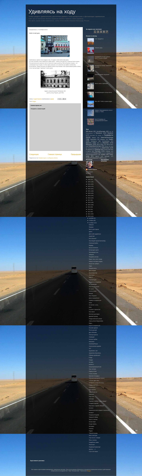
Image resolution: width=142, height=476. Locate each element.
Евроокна (91, 394)
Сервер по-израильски (95, 300)
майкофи (91, 399)
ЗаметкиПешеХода (107, 137)
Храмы (103, 154)
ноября (91, 220)
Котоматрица (105, 141)
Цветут (97, 156)
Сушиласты (92, 387)
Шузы (90, 302)
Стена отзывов (93, 373)
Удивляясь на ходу (52, 11)
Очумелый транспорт (94, 447)
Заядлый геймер (93, 417)
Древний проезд (93, 316)
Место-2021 (110, 144)
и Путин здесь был (94, 380)
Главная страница (55, 154)
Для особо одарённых (95, 234)
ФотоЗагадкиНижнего (92, 154)
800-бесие (89, 131)
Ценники (107, 156)
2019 (89, 195)
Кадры (34, 101)
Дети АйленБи (93, 332)
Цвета (90, 231)
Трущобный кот (93, 392)
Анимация (91, 337)
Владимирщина (89, 133)
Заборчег (91, 254)
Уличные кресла (93, 334)
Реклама (97, 151)
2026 (89, 179)
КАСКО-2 (91, 364)
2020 (89, 193)
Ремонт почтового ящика (95, 261)
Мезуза (91, 293)
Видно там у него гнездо (95, 259)
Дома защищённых (94, 298)
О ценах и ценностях (94, 309)
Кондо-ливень (92, 424)
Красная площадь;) (94, 376)
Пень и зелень (93, 440)
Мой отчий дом (93, 435)
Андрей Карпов (92, 169)
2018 (89, 198)
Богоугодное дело (94, 250)
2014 (89, 207)
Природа (97, 149)
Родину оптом (92, 371)
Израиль (102, 139)
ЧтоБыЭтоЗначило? (92, 158)
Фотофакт (91, 426)
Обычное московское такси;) (96, 378)
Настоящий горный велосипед (97, 240)
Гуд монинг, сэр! (93, 350)
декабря (91, 218)
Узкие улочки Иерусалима (96, 321)
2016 (89, 202)
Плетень (91, 428)
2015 (89, 204)
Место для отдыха (94, 229)
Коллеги (91, 408)
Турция (109, 153)
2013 (89, 209)
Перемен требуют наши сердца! (97, 401)
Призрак (91, 227)
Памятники (105, 148)
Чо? (90, 348)
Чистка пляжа (92, 291)
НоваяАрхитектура (95, 146)
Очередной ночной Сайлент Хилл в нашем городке (102, 57)
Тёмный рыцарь (93, 433)
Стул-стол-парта (93, 451)
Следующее (34, 154)
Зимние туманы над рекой (102, 74)
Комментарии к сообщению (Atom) (48, 158)
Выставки (92, 135)
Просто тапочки (93, 419)
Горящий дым (92, 279)
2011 (89, 214)
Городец (99, 135)
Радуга (91, 431)
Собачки (108, 151)
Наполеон (91, 341)
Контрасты (94, 141)
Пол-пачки (91, 275)
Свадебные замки (94, 442)
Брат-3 (90, 277)
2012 (89, 211)
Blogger (89, 470)
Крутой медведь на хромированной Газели (101, 119)
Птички (106, 149)
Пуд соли (91, 396)
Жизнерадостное (93, 252)
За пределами (93, 284)
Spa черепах (92, 389)
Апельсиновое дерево (95, 346)
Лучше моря (92, 421)
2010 (89, 216)
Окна (112, 146)
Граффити (108, 135)
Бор (110, 131)
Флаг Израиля (92, 295)
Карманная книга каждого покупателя (99, 410)
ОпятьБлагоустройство (93, 147)
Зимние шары (98, 47)
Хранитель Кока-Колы (95, 353)
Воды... (91, 323)
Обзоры (106, 146)
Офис (90, 266)
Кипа (90, 307)
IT (103, 158)
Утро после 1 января (94, 437)
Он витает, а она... (94, 305)
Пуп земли (92, 311)
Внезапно (99, 133)
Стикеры (95, 153)
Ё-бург (90, 357)
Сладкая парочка (93, 403)
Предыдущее (76, 154)
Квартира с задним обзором (96, 405)
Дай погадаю (92, 270)
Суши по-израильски (94, 325)
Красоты (88, 143)
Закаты (94, 137)
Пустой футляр (93, 273)
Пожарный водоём (94, 415)
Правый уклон (93, 268)
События (88, 153)
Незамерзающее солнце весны (103, 92)
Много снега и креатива (101, 83)
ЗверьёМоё (93, 139)
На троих (91, 289)
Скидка (91, 360)
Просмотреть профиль (89, 172)
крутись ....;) (92, 449)
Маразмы (106, 143)
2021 (89, 191)
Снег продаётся (99, 38)
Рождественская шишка (95, 318)
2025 (89, 181)
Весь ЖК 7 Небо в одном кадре (103, 101)
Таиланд (103, 153)
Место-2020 (100, 144)
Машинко (89, 144)
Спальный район (93, 243)
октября (91, 222)
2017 (89, 200)
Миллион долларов (94, 314)
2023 (89, 186)
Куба (98, 142)
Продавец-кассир (93, 256)
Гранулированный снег (95, 366)
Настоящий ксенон (94, 286)
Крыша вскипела (93, 247)
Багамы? (91, 412)
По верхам (89, 149)
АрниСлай (91, 236)
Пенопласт (92, 444)
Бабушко (91, 224)
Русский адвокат (93, 328)
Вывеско (110, 133)
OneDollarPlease (93, 344)
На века (91, 362)
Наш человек (92, 369)
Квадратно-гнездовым (95, 282)
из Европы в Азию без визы (96, 382)
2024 (89, 184)
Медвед (91, 245)
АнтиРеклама (101, 131)
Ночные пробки (93, 339)
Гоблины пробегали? (94, 355)
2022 (89, 188)
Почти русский (93, 330)
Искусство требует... (94, 263)
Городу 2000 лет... (94, 385)
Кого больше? (92, 238)
